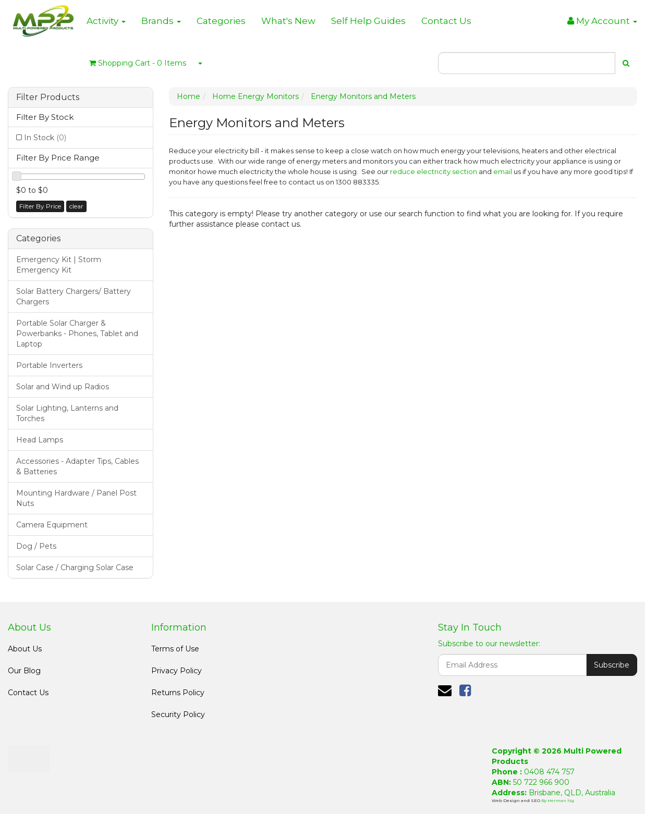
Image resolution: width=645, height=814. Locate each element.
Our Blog (24, 670)
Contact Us (446, 21)
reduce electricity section (433, 171)
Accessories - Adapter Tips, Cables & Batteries (77, 466)
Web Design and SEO (516, 800)
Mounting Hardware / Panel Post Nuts (76, 498)
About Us (25, 648)
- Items (137, 63)
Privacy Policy (176, 670)
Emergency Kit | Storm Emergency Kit (58, 265)
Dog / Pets (36, 546)
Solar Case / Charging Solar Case (74, 567)
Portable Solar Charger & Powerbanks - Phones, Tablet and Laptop (77, 333)
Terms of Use (175, 648)
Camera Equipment (52, 524)
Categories (221, 21)
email (502, 171)
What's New (288, 21)
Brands (161, 21)
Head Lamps (39, 440)
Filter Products (47, 97)
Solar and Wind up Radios (62, 386)
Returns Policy (177, 692)
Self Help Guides (368, 21)
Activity (106, 21)
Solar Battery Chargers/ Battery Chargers (73, 296)
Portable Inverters (49, 365)
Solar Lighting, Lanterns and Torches (67, 413)
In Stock (45, 137)
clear (76, 206)
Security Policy (178, 714)
